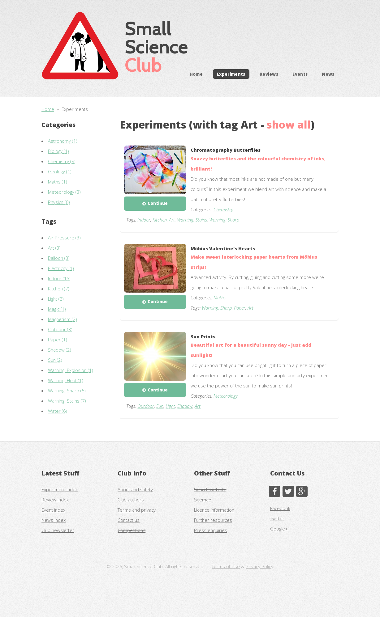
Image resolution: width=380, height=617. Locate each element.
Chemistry (223, 209)
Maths (220, 297)
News (328, 74)
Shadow (184, 406)
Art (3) (54, 248)
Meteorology (226, 396)
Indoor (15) (59, 278)
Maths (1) (57, 182)
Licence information (214, 510)
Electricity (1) (61, 268)
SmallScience (156, 47)
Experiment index (59, 489)
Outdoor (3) (60, 329)
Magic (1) (57, 309)
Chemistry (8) (61, 161)
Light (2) (55, 299)
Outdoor (145, 406)
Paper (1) (57, 339)
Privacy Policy (259, 566)
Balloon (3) (58, 258)
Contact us (129, 520)
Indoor (143, 220)
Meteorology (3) (64, 192)
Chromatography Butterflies (226, 150)
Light (170, 406)
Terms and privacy (137, 510)
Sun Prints (203, 336)
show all (289, 125)
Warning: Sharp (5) (66, 390)
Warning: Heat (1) (65, 380)
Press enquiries (210, 530)
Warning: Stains (192, 220)
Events (300, 74)
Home (196, 74)
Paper (239, 308)
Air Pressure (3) (64, 238)
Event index (53, 510)
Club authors (131, 500)
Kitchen (160, 220)
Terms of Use (226, 566)
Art (172, 220)
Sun (159, 406)
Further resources (213, 520)
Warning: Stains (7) (67, 401)
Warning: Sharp (224, 220)
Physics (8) (59, 202)
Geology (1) (59, 171)
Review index (55, 500)
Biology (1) (58, 151)
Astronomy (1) (62, 141)
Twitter (277, 518)
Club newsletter (57, 530)
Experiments (231, 74)
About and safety (135, 489)
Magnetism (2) (62, 319)
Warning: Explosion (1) (70, 370)
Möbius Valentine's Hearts (223, 248)
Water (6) (57, 411)
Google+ (279, 529)
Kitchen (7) (58, 288)
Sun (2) (55, 360)
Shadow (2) (59, 350)
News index (53, 520)
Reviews (269, 74)
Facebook (280, 508)
